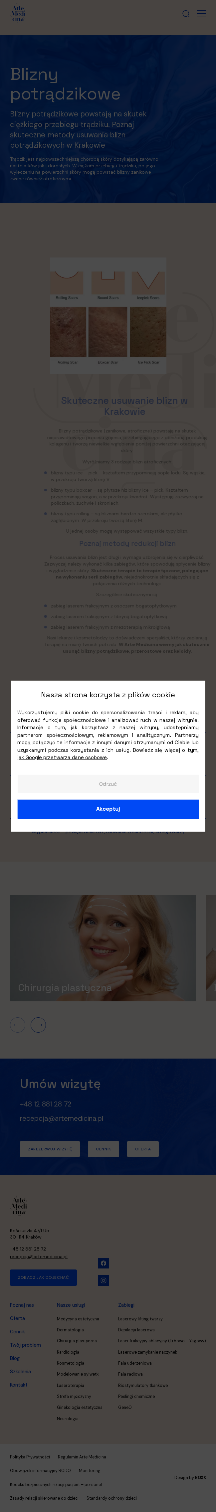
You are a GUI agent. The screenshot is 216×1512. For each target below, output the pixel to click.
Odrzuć (108, 783)
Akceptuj (108, 808)
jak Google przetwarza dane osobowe (62, 757)
